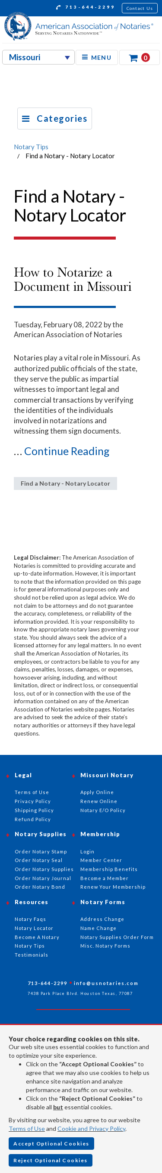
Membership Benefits (109, 869)
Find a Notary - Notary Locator (65, 483)
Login (87, 851)
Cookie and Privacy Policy (91, 1128)
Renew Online (99, 801)
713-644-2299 (85, 8)
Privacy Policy (33, 801)
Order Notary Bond (40, 887)
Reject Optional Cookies (50, 1160)
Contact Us (140, 8)
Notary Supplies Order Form (117, 937)
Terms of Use (27, 1128)
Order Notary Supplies (44, 869)
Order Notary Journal (43, 878)
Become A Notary (37, 937)
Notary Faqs (30, 919)
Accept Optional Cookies (51, 1143)
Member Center (101, 860)
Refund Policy (33, 819)
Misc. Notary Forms (105, 945)
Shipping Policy (34, 810)
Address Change (102, 919)
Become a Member (104, 878)
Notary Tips (31, 147)
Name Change (98, 928)
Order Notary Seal (39, 860)
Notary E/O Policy (103, 810)
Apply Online (97, 792)
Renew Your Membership (113, 887)
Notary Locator (34, 928)
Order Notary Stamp (41, 851)
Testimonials (31, 954)
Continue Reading (67, 450)
